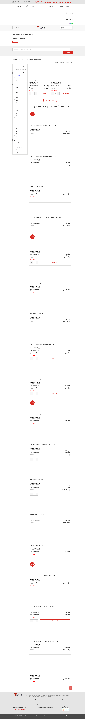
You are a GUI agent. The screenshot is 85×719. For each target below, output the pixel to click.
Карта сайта (69, 716)
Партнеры (38, 699)
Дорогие (67, 62)
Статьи (57, 699)
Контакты (65, 699)
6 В (24, 38)
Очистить (15, 42)
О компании (29, 699)
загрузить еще (50, 100)
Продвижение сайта (41, 715)
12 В (27, 38)
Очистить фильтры (20, 66)
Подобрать (20, 153)
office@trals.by (15, 8)
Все (72, 62)
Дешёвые (62, 62)
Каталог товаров (17, 699)
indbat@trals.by (29, 8)
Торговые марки (48, 699)
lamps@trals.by (47, 8)
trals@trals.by (59, 8)
